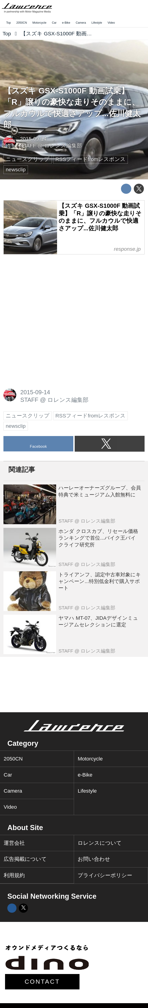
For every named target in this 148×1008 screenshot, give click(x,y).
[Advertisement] (37, 289)
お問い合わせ (94, 859)
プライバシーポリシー (105, 875)
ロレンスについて (100, 843)
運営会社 (14, 843)
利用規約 (14, 875)
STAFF (28, 146)
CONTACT (42, 981)
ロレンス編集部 (63, 146)
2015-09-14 (33, 139)
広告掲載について (25, 859)
